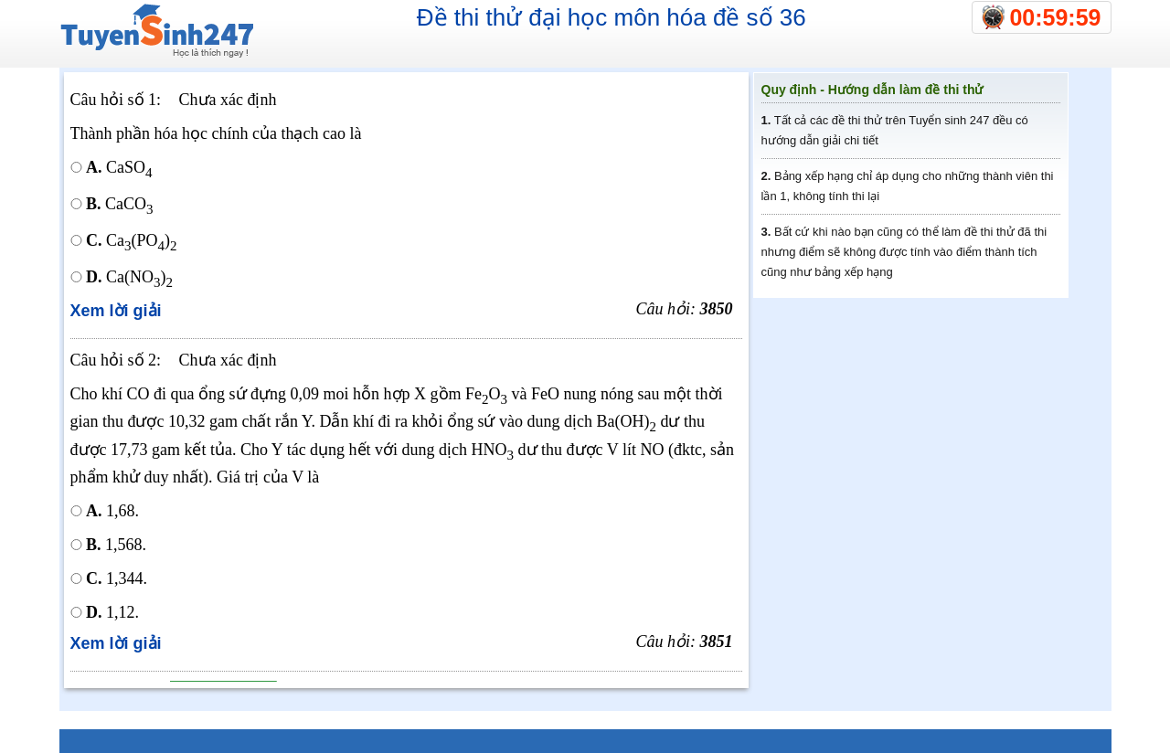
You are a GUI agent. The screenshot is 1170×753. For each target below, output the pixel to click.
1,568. (116, 545)
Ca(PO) (131, 240)
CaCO (120, 204)
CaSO (119, 167)
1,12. (129, 612)
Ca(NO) (129, 277)
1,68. (112, 511)
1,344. (116, 578)
